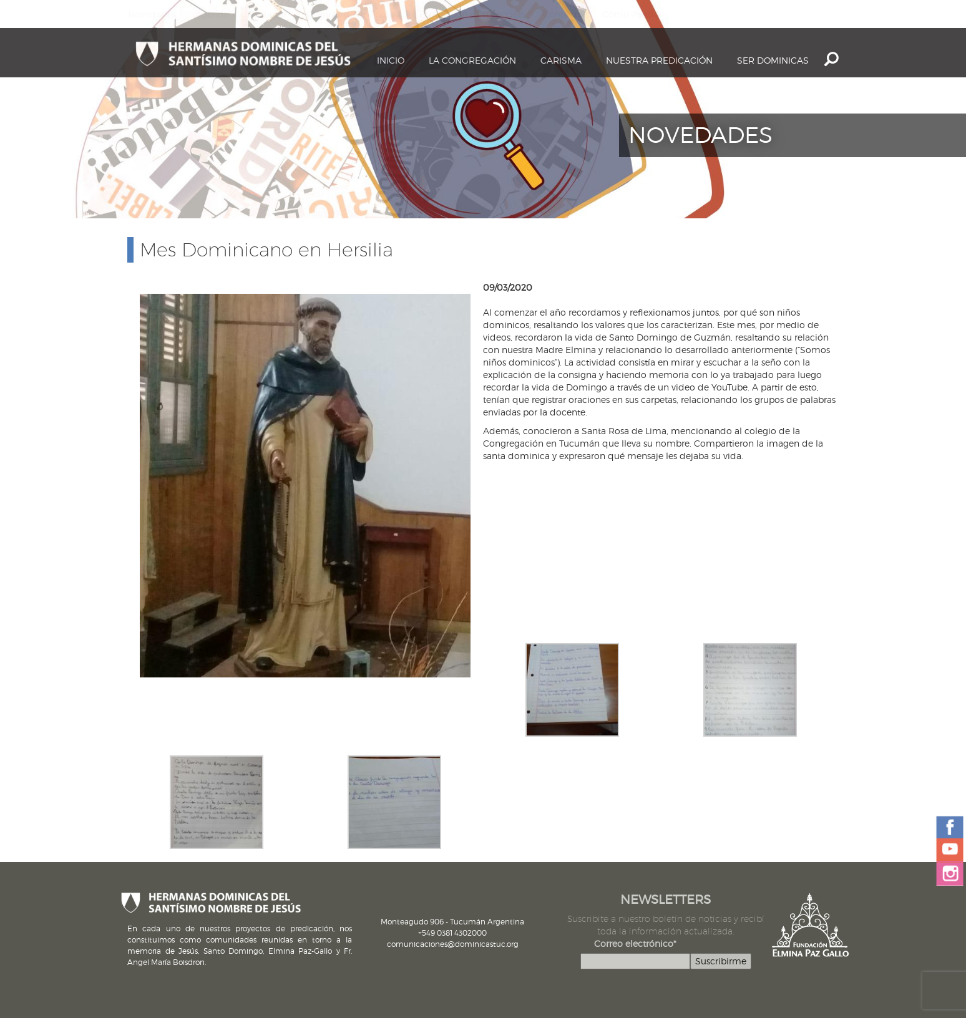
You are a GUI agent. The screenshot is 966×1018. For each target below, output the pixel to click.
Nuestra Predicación (659, 60)
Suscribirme (720, 961)
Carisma (561, 60)
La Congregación (472, 60)
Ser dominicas (773, 60)
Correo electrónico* (635, 943)
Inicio (390, 60)
